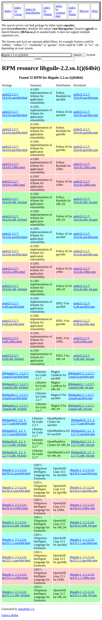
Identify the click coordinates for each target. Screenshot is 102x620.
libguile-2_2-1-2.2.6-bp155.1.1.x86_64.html (16, 593)
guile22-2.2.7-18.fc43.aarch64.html (14, 96)
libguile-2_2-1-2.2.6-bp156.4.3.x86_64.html (16, 524)
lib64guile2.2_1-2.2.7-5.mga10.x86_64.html (15, 386)
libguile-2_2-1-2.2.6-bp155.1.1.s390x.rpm (82, 576)
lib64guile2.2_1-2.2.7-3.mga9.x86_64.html (15, 407)
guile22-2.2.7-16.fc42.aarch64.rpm (85, 235)
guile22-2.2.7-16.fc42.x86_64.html (14, 287)
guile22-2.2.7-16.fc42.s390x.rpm (84, 270)
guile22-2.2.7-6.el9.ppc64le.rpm (84, 322)
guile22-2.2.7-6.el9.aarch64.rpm (84, 305)
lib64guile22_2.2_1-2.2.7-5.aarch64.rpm (83, 421)
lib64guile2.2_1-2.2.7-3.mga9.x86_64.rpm (81, 407)
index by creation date (60, 11)
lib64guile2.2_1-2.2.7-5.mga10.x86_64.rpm (81, 386)
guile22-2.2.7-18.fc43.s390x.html (13, 165)
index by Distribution (33, 11)
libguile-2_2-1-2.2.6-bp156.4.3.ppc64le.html (16, 489)
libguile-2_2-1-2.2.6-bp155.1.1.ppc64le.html (16, 559)
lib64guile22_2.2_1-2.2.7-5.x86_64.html (14, 443)
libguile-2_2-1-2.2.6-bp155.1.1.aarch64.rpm (83, 541)
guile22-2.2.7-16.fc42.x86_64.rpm (85, 287)
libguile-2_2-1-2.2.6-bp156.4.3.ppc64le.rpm (83, 489)
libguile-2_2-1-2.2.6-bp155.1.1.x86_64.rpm (83, 593)
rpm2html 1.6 (26, 609)
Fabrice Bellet (9, 615)
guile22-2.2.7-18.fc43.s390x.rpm (84, 165)
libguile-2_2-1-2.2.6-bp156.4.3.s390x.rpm (82, 506)
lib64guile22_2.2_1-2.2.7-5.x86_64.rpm (83, 443)
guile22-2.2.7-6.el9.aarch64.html (13, 305)
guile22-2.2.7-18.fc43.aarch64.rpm (85, 96)
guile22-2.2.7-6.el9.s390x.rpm (83, 340)
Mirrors (84, 11)
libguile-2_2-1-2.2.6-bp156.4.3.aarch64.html (16, 471)
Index (7, 11)
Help (95, 11)
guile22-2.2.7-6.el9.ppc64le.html (13, 322)
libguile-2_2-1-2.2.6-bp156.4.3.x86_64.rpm (83, 524)
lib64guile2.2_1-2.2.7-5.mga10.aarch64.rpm (81, 375)
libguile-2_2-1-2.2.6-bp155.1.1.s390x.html (15, 576)
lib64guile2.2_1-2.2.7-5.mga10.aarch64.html (15, 375)
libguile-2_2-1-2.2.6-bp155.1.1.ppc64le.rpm (83, 559)
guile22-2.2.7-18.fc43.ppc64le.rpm (85, 131)
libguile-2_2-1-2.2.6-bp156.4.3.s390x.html (15, 506)
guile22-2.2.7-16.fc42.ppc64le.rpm (85, 253)
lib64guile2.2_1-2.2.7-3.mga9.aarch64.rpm (81, 396)
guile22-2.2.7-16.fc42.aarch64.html (14, 235)
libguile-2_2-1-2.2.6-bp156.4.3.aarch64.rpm (83, 471)
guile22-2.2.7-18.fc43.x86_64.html (14, 200)
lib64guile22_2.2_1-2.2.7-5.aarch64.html (14, 421)
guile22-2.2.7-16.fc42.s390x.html (13, 270)
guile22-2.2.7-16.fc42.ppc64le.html (14, 253)
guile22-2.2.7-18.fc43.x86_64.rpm (85, 200)
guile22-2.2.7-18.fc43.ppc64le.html (14, 131)
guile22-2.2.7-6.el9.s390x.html (12, 340)
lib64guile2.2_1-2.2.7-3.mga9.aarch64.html (15, 396)
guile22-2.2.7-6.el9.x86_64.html (13, 357)
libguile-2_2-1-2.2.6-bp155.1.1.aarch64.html (16, 541)
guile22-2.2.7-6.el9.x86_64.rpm (83, 357)
